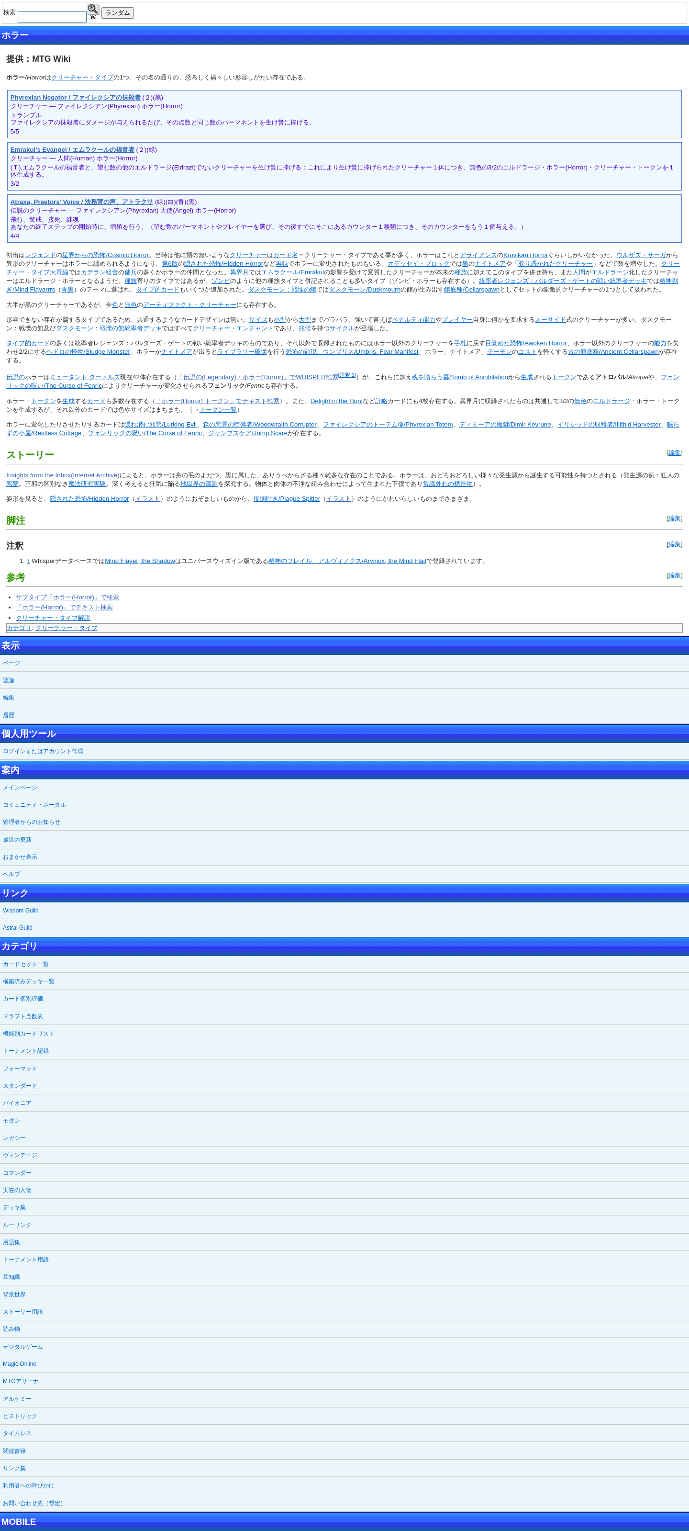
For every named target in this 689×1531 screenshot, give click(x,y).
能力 (660, 343)
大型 (305, 319)
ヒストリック (20, 1416)
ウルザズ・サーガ (641, 255)
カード (96, 401)
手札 (460, 343)
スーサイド (550, 319)
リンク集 (14, 1468)
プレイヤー (457, 319)
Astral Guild (18, 927)
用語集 (11, 1242)
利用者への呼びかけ (29, 1485)
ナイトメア (490, 263)
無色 (130, 304)
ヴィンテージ (20, 1155)
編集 (674, 452)
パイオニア (17, 1103)
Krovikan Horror (525, 255)
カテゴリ (19, 627)
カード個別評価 (23, 998)
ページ (11, 663)
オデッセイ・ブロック (419, 263)
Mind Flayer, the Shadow (140, 560)
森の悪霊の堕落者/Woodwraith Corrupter (260, 424)
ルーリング (17, 1225)
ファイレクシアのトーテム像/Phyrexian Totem (388, 424)
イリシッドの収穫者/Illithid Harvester (609, 424)
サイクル (342, 328)
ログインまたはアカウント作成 (43, 751)
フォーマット (20, 1068)
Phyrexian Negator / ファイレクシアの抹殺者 (76, 97)
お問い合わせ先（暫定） (34, 1503)
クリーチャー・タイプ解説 (53, 617)
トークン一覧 (218, 409)
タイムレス (17, 1433)
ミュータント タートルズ (85, 377)
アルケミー (17, 1399)
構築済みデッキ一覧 (29, 981)
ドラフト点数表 (23, 1016)
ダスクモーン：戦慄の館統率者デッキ (109, 328)
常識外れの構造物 (448, 483)
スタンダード (20, 1085)
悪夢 (12, 483)
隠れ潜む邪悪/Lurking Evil (160, 424)
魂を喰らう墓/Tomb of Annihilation (460, 377)
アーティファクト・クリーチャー (189, 304)
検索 (93, 9)
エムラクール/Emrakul (292, 272)
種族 (461, 272)
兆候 (305, 328)
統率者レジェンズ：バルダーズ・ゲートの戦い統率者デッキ (563, 280)
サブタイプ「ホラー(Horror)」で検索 (67, 597)
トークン (564, 377)
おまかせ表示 (20, 857)
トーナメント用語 (26, 1259)
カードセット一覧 (26, 964)
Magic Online (19, 1364)
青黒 (67, 289)
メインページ (20, 787)
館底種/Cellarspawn (472, 289)
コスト (527, 351)
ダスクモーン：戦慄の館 (282, 289)
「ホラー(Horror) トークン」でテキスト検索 (217, 401)
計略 (381, 401)
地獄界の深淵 (199, 483)
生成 (527, 377)
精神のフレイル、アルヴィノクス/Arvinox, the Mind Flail (347, 560)
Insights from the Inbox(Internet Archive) (62, 475)
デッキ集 (14, 1207)
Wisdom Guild (21, 910)
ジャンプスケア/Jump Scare (248, 433)
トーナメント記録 (26, 1050)
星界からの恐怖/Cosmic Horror (105, 255)
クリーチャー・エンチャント (233, 328)
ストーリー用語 (23, 1311)
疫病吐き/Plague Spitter (287, 498)
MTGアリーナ (21, 1381)
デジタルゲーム (23, 1346)
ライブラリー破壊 (242, 351)
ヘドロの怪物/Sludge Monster (88, 351)
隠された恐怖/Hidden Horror (223, 263)
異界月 (239, 272)
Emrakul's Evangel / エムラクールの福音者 (72, 149)
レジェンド (40, 255)
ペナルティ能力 (413, 319)
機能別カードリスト (29, 1033)
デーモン (499, 351)
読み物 (11, 1329)
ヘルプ (11, 874)
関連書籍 (14, 1451)
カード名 (285, 255)
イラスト (147, 498)
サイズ (258, 319)
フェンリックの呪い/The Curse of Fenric (145, 433)
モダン (11, 1120)
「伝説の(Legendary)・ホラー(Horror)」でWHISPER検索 (257, 377)
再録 (282, 263)
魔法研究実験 (87, 483)
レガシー (14, 1138)
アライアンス (478, 255)
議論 (8, 680)
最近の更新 (17, 839)
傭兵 (130, 272)
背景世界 (14, 1294)
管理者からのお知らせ (31, 822)
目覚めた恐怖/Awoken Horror (526, 343)
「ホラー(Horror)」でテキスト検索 (64, 607)
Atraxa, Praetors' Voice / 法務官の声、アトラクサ (82, 201)
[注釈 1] (347, 375)
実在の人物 (17, 1190)
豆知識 (11, 1276)
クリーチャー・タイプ (82, 77)
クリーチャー (248, 255)
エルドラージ (610, 272)
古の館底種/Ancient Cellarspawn (613, 351)
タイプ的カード (157, 289)
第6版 (170, 263)
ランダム (117, 12)
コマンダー (17, 1173)
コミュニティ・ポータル (34, 804)
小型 (280, 319)
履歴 (8, 715)
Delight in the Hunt (337, 401)
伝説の (15, 377)
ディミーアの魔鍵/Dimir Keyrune (505, 424)
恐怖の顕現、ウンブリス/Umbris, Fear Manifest (352, 351)
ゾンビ (220, 280)
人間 (579, 272)
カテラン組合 (99, 272)
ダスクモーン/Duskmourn (364, 289)
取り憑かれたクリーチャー (555, 263)
